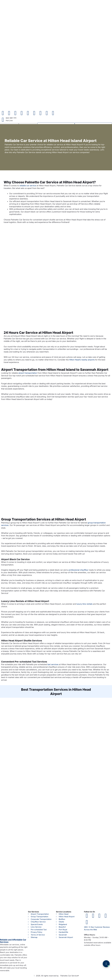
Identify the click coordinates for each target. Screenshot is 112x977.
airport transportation (28, 373)
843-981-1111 (11, 118)
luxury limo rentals (84, 604)
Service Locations (63, 912)
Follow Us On (89, 912)
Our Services (33, 912)
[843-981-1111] (3, 120)
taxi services (52, 664)
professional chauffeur (78, 570)
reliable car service (27, 186)
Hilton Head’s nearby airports (82, 360)
